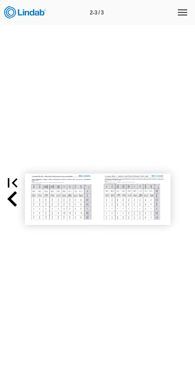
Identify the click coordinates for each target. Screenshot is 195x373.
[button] (12, 199)
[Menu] (182, 12)
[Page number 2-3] (96, 12)
